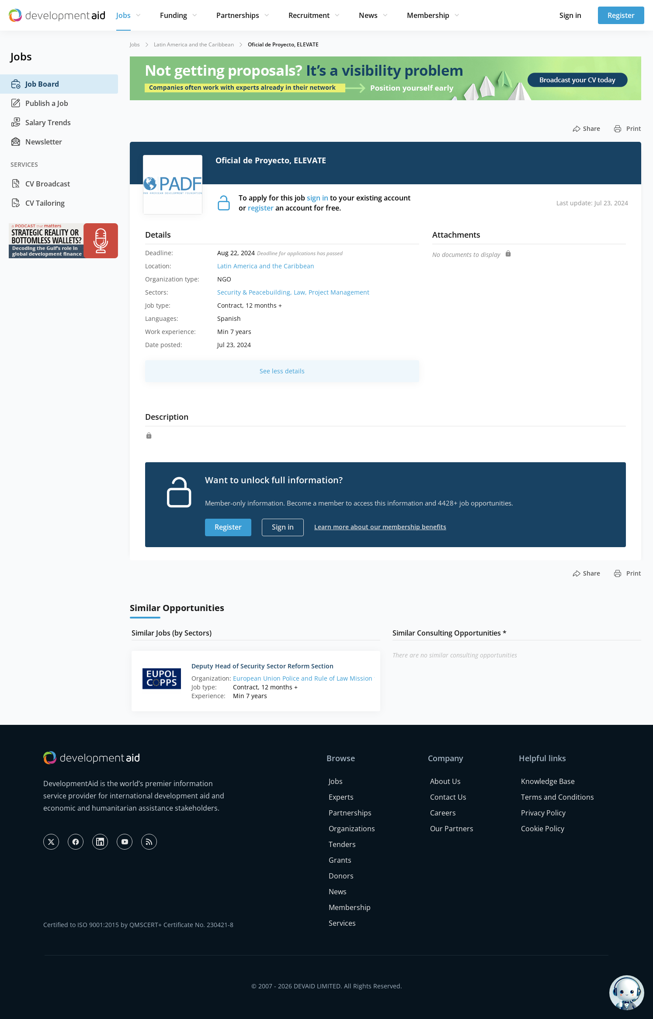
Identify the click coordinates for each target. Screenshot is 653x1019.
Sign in (570, 15)
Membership (428, 15)
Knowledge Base (548, 781)
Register (621, 15)
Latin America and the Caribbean (194, 44)
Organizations (352, 828)
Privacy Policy (543, 813)
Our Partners (451, 828)
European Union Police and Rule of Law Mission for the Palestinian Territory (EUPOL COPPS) (366, 678)
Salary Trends (40, 122)
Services (342, 923)
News (368, 15)
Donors (341, 876)
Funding (173, 15)
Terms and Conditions (557, 797)
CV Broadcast (40, 184)
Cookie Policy (542, 828)
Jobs (123, 15)
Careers (443, 813)
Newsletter (36, 142)
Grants (340, 860)
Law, (301, 292)
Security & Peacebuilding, (255, 292)
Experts (341, 797)
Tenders (342, 844)
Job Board (34, 84)
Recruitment (309, 15)
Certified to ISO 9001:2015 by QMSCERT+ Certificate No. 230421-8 (138, 925)
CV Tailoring (37, 203)
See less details (282, 371)
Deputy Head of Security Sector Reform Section (262, 666)
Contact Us (448, 797)
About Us (445, 781)
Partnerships (237, 15)
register (261, 208)
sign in (317, 198)
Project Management (339, 292)
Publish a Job (39, 103)
